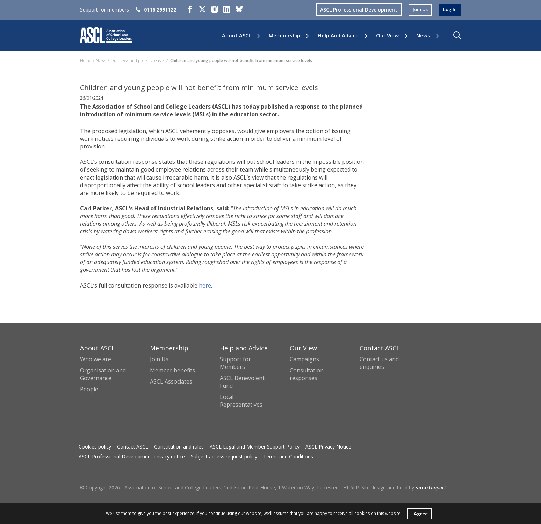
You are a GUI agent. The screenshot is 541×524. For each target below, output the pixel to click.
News (423, 35)
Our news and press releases (137, 61)
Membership (284, 35)
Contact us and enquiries (379, 363)
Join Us (159, 359)
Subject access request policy (224, 456)
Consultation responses (307, 374)
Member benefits (172, 370)
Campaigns (304, 359)
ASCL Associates (171, 381)
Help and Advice (338, 35)
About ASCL (236, 35)
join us (418, 9)
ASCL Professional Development (356, 9)
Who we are (95, 359)
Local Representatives (241, 400)
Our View (387, 35)
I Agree (419, 513)
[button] (457, 35)
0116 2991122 (156, 9)
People (89, 389)
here (205, 285)
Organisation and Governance (103, 374)
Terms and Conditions (288, 456)
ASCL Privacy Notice (328, 446)
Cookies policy (95, 446)
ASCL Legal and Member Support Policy (255, 446)
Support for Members (235, 363)
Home (86, 61)
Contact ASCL (132, 446)
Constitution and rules (179, 446)
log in (449, 9)
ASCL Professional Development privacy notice (132, 456)
